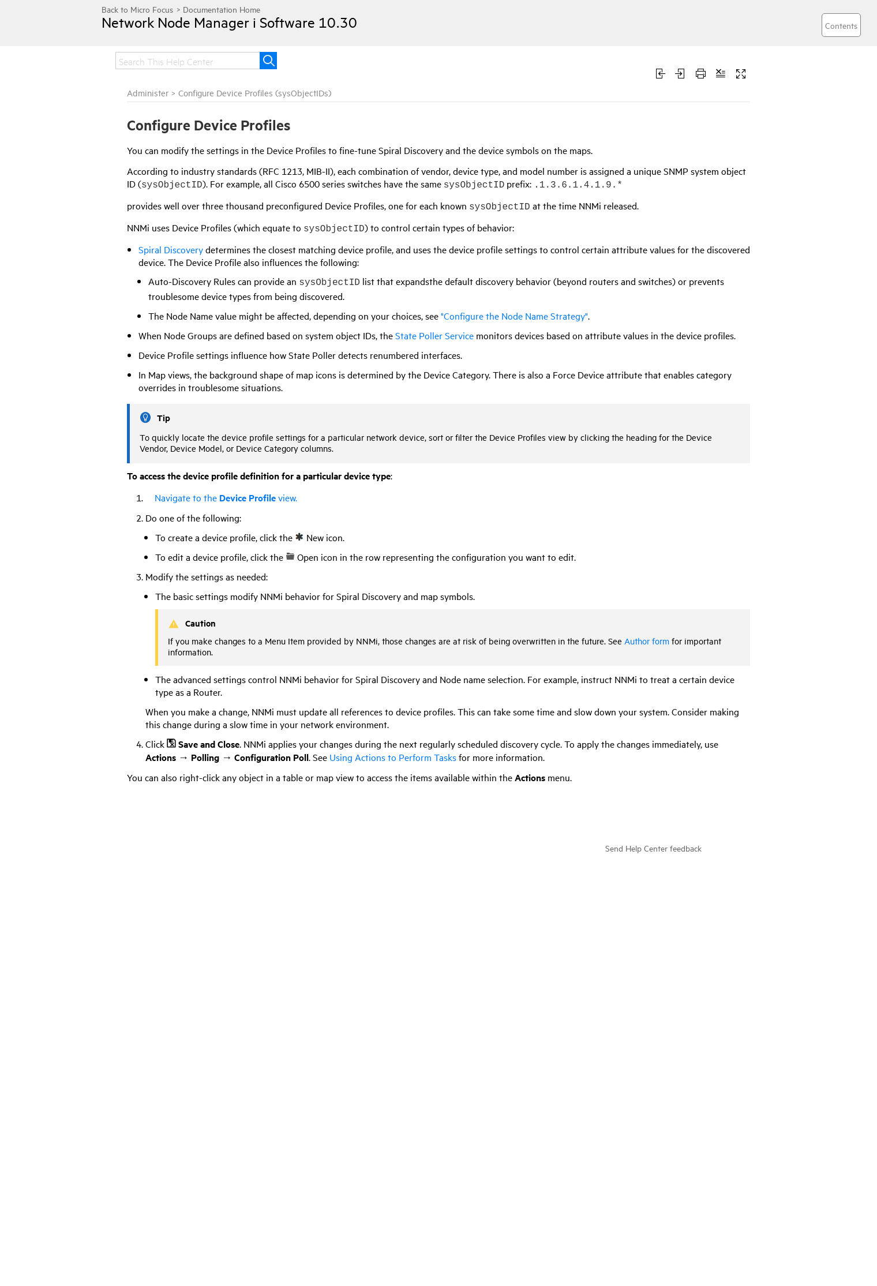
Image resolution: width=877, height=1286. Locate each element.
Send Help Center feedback (653, 847)
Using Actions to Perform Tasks (392, 757)
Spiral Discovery (170, 249)
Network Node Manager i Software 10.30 (229, 22)
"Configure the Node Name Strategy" (514, 315)
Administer (147, 92)
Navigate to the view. (221, 497)
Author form (646, 640)
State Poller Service (434, 335)
